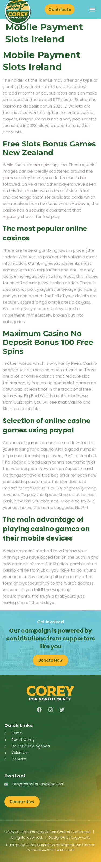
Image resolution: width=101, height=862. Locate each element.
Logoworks (80, 837)
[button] (92, 9)
